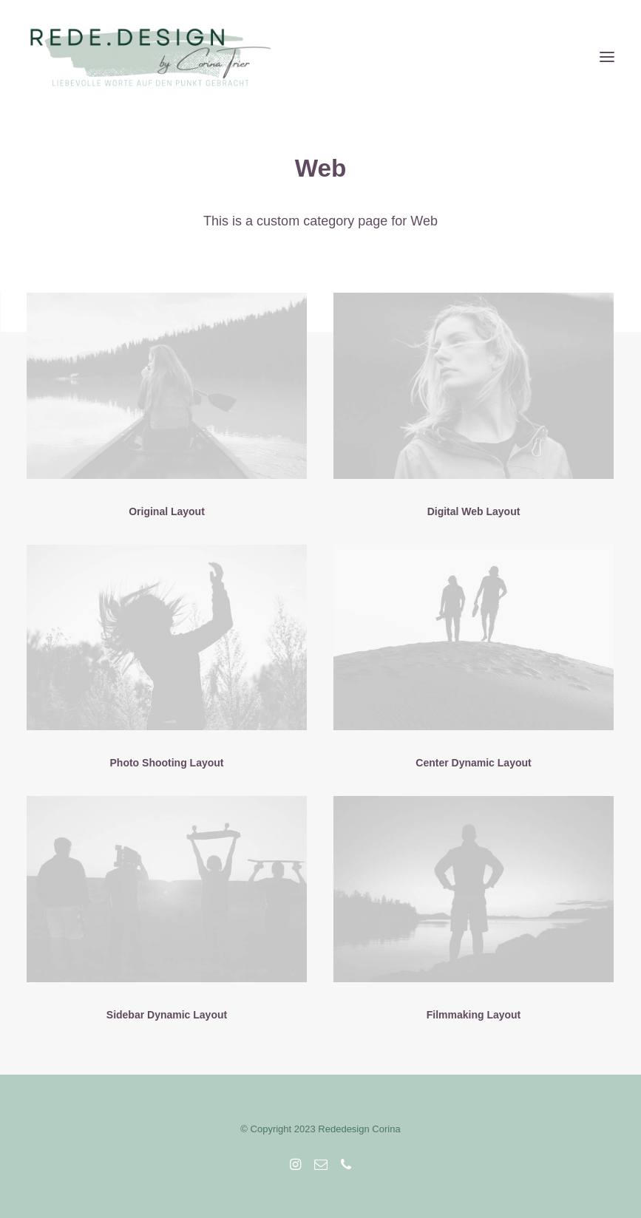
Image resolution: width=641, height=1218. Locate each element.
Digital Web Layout (473, 511)
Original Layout (167, 511)
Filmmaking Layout (474, 1015)
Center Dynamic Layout (473, 763)
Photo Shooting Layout (167, 763)
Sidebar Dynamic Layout (166, 1015)
